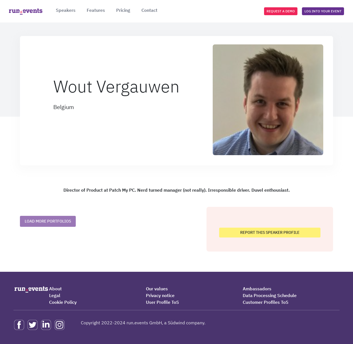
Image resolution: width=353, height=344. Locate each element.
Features (96, 10)
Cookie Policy (63, 302)
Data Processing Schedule (270, 295)
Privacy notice (160, 295)
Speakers (65, 10)
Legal (54, 295)
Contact (149, 10)
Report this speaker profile (269, 232)
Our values (157, 288)
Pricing (123, 10)
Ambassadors (257, 288)
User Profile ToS (162, 302)
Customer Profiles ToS (265, 302)
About (55, 288)
